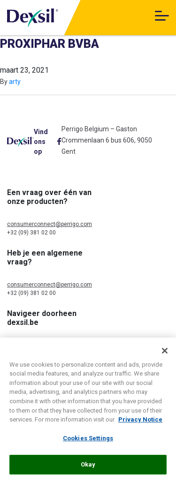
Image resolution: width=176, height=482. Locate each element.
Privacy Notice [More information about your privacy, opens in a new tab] (140, 421)
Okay (88, 466)
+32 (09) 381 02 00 (31, 232)
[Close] (164, 353)
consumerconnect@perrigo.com (49, 224)
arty (15, 81)
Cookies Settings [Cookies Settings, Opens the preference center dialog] (88, 440)
